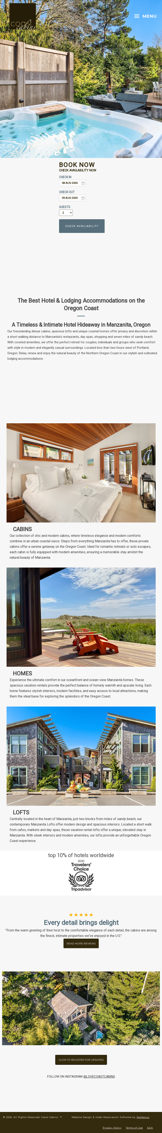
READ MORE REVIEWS (81, 941)
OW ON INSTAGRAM (68, 1076)
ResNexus (143, 1117)
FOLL (50, 1076)
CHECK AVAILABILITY (82, 226)
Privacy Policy (112, 1127)
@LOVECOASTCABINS (99, 1076)
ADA (150, 1127)
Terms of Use (134, 1127)
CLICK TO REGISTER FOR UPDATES (81, 1059)
